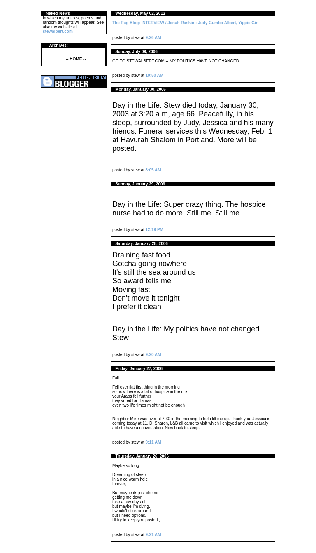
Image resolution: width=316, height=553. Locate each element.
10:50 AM (155, 75)
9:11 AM (153, 442)
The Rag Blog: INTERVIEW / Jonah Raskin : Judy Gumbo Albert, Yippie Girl (185, 23)
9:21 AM (153, 534)
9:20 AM (153, 354)
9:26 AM (153, 37)
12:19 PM (154, 229)
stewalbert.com (58, 31)
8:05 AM (153, 170)
